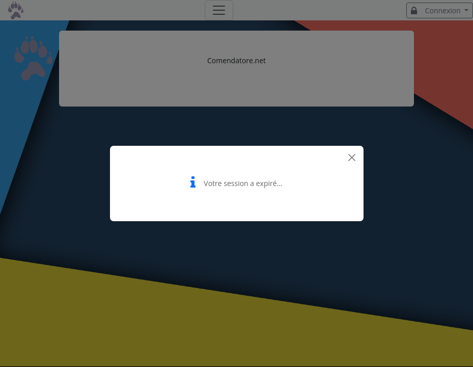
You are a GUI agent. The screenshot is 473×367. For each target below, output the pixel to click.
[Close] (351, 157)
